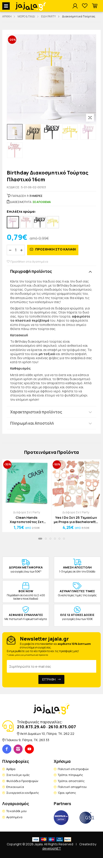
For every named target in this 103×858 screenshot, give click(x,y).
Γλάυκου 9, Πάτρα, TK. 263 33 (27, 740)
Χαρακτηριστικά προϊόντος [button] (36, 412)
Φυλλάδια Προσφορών (22, 781)
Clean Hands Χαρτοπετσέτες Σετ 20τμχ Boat (27, 519)
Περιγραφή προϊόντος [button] (31, 271)
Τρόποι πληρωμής (70, 775)
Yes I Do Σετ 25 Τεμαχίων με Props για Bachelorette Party (76, 519)
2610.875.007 (62, 726)
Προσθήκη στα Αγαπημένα (27, 261)
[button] (94, 6)
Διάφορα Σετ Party (26, 512)
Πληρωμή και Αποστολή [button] (32, 423)
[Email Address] (51, 666)
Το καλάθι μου (16, 811)
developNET (51, 848)
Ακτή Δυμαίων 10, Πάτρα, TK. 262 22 (47, 733)
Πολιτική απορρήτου (72, 787)
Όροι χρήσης (67, 793)
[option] (15, 132)
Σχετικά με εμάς (18, 775)
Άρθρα (10, 769)
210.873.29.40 (31, 726)
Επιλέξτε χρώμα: (21, 212)
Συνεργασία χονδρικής (22, 793)
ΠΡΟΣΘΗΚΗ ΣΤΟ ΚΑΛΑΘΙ (55, 249)
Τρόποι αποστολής (71, 781)
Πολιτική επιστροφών (73, 769)
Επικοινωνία (15, 787)
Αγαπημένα (14, 817)
